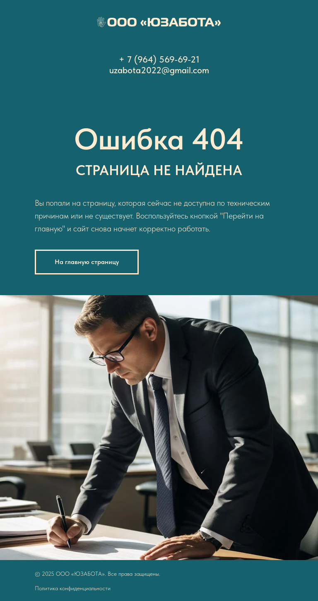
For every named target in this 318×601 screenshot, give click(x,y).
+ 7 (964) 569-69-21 (159, 59)
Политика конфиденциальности (73, 588)
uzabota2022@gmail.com (159, 70)
